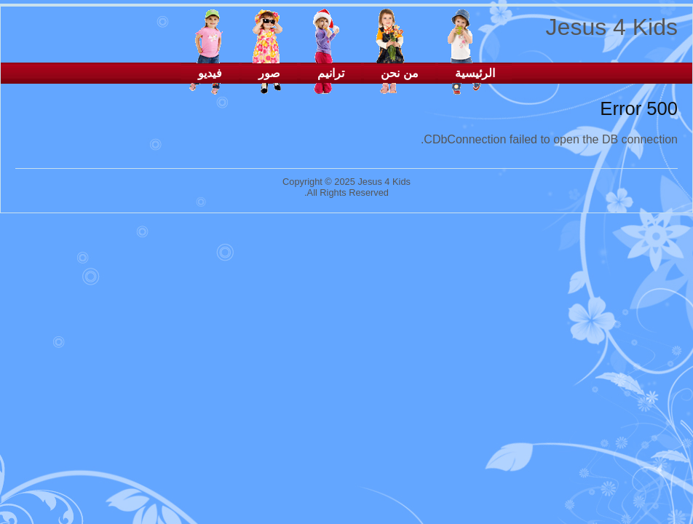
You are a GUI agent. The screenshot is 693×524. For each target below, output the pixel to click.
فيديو (210, 73)
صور (269, 73)
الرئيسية (475, 73)
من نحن (399, 73)
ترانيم (330, 73)
